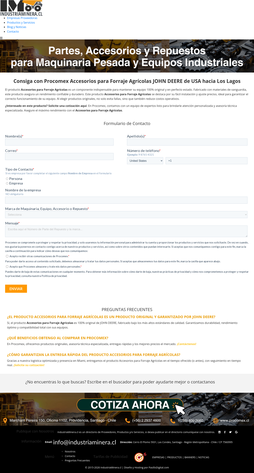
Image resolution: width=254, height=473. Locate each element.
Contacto (13, 31)
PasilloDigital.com (159, 467)
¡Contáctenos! (186, 344)
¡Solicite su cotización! (29, 365)
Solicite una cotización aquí (67, 106)
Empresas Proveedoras (22, 18)
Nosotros (70, 451)
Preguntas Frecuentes (77, 460)
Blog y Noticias (16, 27)
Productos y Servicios (21, 22)
